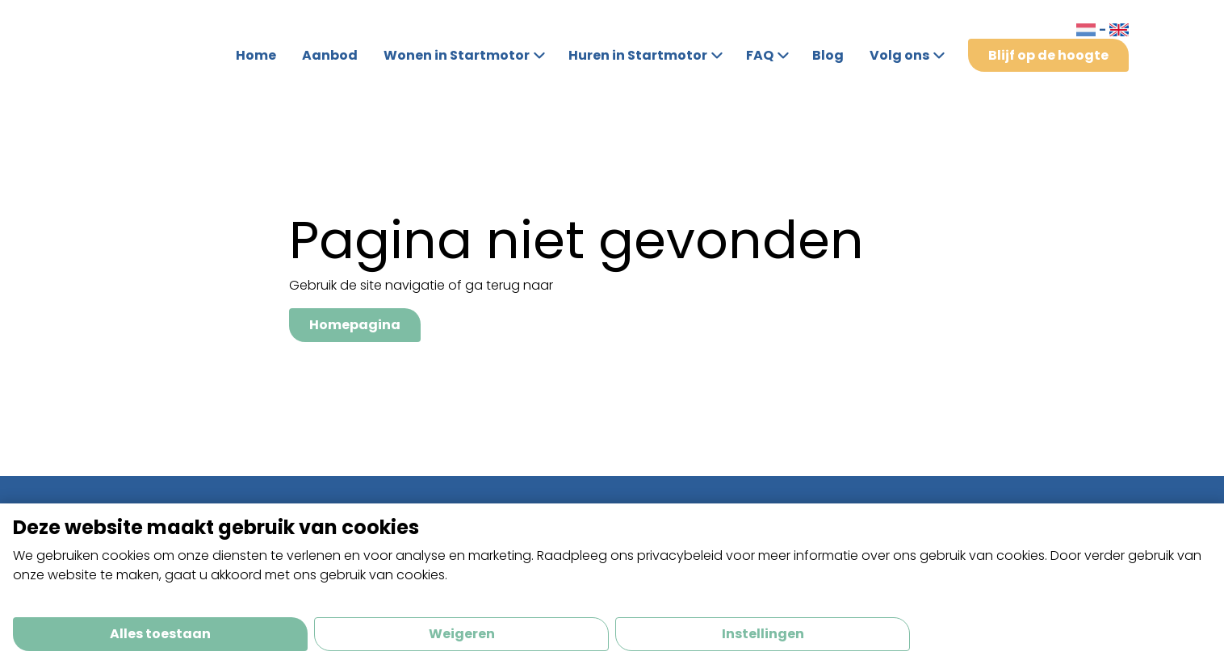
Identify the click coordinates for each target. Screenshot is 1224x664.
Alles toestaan (160, 633)
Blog (828, 55)
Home (256, 55)
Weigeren (462, 633)
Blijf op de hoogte (1048, 55)
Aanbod (330, 55)
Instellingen (763, 633)
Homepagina (354, 324)
